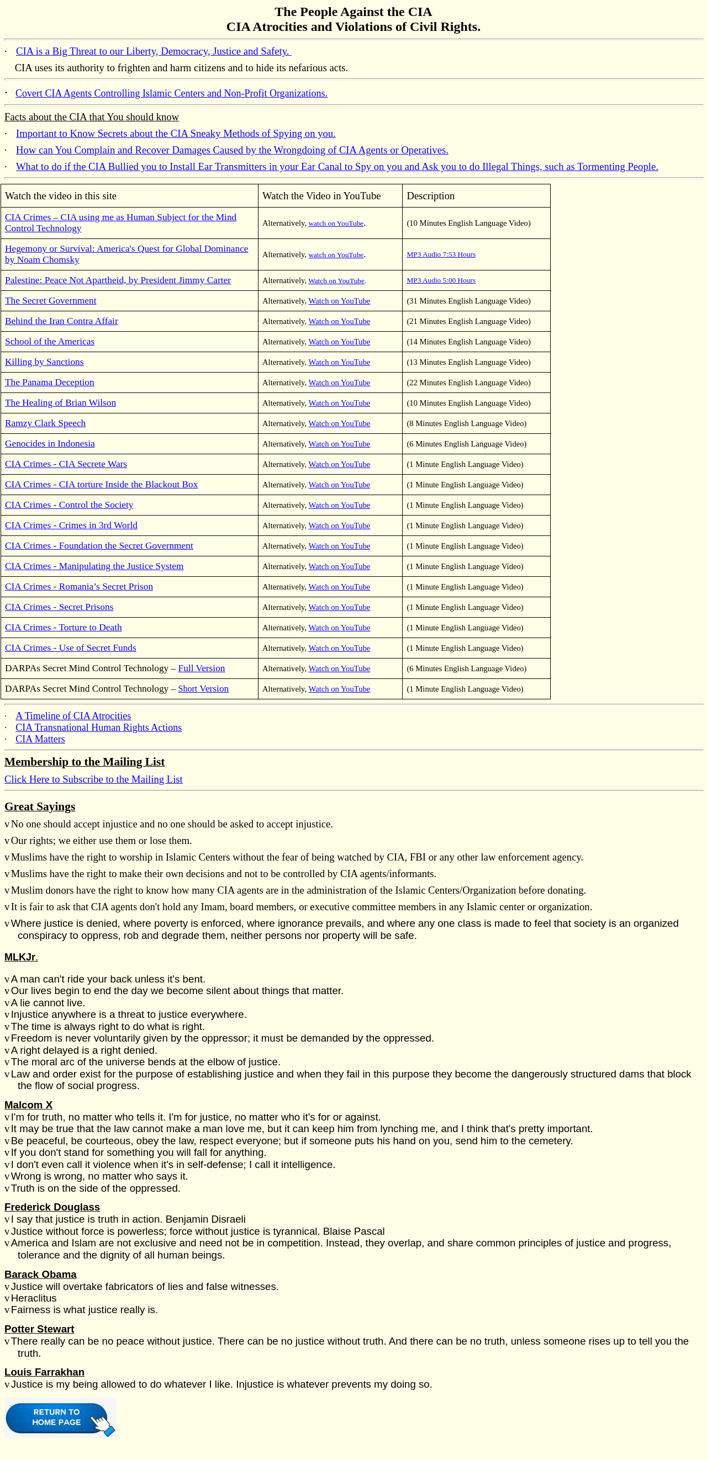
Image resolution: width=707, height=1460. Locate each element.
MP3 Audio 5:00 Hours (441, 280)
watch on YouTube (335, 223)
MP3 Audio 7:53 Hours (441, 254)
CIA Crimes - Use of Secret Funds (70, 648)
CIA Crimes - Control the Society (69, 505)
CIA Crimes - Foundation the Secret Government (99, 545)
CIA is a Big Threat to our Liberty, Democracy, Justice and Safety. (154, 51)
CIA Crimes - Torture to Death (63, 627)
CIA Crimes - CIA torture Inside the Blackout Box (101, 484)
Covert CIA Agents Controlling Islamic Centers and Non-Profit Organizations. (171, 93)
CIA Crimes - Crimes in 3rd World (71, 525)
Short (203, 688)
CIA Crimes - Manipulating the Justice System (94, 566)
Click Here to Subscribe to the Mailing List (93, 779)
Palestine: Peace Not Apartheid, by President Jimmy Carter (118, 280)
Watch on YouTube (336, 281)
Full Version (201, 668)
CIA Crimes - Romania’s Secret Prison (79, 586)
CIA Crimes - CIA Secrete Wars (66, 464)
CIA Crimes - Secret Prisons (59, 607)
